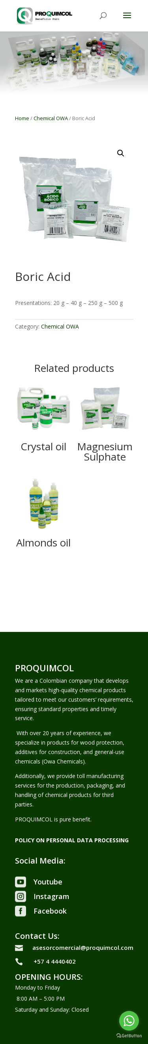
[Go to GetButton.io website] (129, 1035)
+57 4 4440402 (55, 961)
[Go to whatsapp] (129, 1021)
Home (22, 118)
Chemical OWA (51, 118)
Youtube (48, 881)
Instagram (51, 896)
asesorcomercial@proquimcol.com (82, 947)
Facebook (50, 911)
